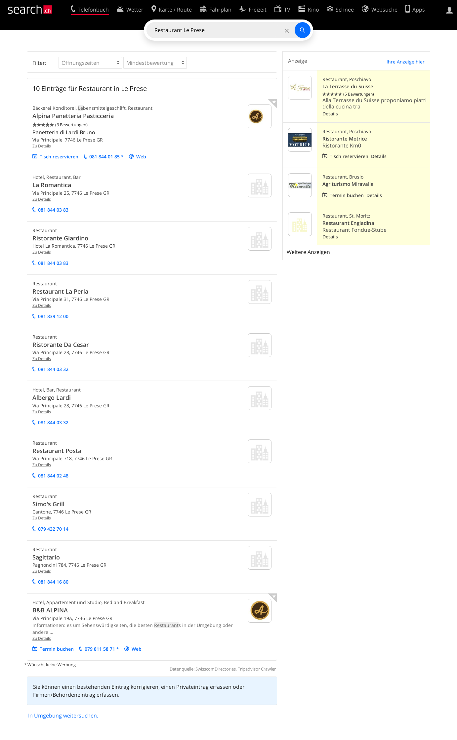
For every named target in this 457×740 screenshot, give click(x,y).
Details (330, 113)
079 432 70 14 (53, 529)
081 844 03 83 (53, 210)
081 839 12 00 (53, 316)
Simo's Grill (48, 504)
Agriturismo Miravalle (348, 184)
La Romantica (51, 185)
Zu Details (41, 146)
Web (141, 156)
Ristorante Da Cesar (60, 345)
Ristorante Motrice (344, 138)
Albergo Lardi (51, 397)
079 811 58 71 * (102, 649)
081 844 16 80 (53, 582)
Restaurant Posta (56, 451)
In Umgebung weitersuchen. (63, 715)
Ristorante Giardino (60, 238)
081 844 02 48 (53, 476)
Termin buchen (57, 649)
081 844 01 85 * (106, 156)
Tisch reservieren (59, 156)
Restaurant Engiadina (348, 223)
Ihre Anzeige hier (406, 62)
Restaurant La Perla (60, 291)
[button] (90, 63)
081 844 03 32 (53, 369)
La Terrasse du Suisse (347, 86)
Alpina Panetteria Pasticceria (73, 116)
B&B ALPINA (50, 610)
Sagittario (46, 557)
